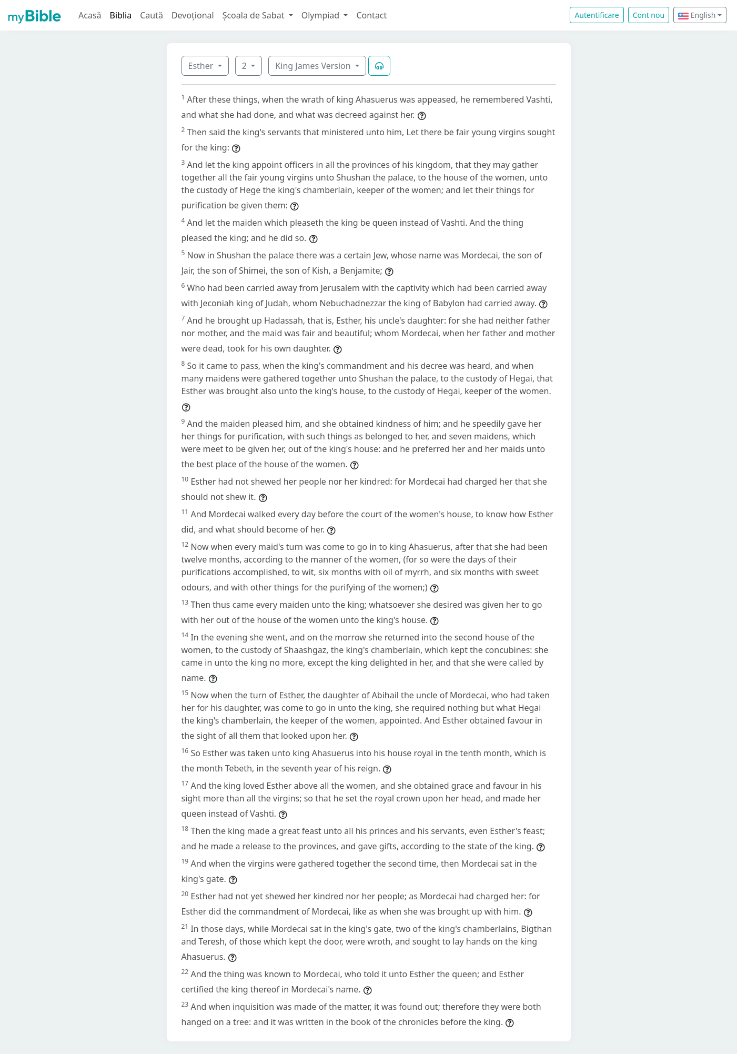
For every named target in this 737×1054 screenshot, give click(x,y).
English (696, 15)
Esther (202, 66)
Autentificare (596, 15)
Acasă (90, 15)
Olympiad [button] (321, 15)
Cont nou (648, 15)
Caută (151, 15)
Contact (371, 15)
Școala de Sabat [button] (255, 15)
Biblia (121, 15)
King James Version (314, 66)
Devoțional (192, 15)
